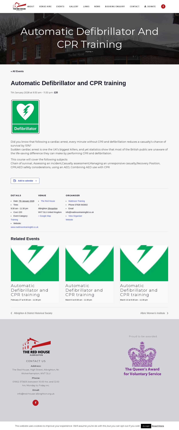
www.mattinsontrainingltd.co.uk (24, 227)
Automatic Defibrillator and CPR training (29, 290)
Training (14, 220)
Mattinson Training (76, 201)
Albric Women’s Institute (153, 313)
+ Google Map (44, 216)
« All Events (17, 71)
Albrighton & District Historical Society (32, 313)
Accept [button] (146, 426)
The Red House (48, 201)
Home (89, 51)
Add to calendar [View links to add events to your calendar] (25, 181)
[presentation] (35, 263)
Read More (158, 426)
